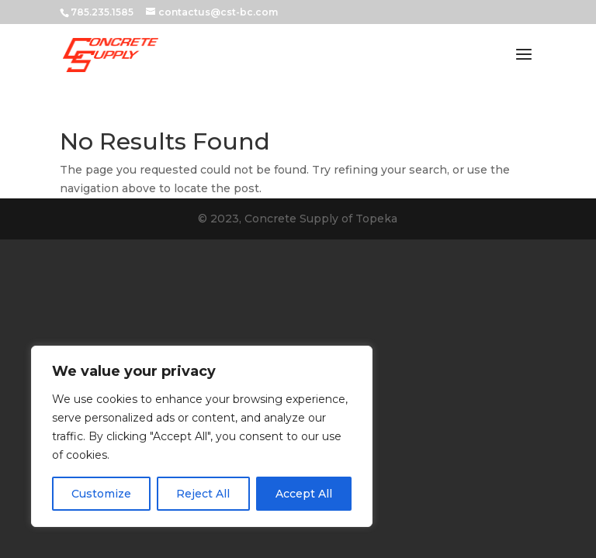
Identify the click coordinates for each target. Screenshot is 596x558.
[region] (201, 436)
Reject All (203, 494)
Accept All (303, 494)
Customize (101, 494)
